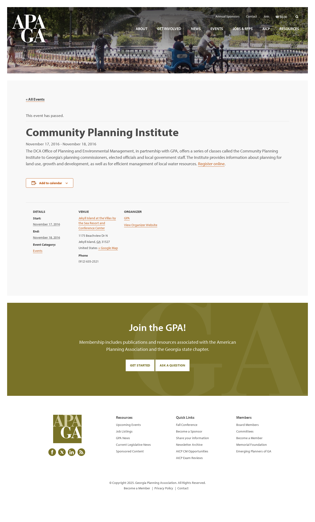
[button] (297, 16)
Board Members (247, 425)
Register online (211, 163)
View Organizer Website (140, 225)
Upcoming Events (128, 425)
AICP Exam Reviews (189, 458)
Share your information (192, 438)
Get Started (140, 365)
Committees (245, 431)
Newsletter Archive (189, 444)
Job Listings (124, 431)
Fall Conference (186, 425)
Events (37, 251)
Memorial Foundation (251, 444)
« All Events (35, 99)
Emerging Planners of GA (253, 451)
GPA (127, 218)
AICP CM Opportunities (192, 451)
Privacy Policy (163, 488)
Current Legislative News (133, 444)
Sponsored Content (130, 451)
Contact (183, 488)
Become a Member (249, 438)
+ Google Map (108, 248)
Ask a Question (172, 365)
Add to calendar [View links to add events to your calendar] (50, 183)
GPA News (123, 438)
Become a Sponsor (189, 431)
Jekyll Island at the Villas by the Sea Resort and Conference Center (97, 223)
